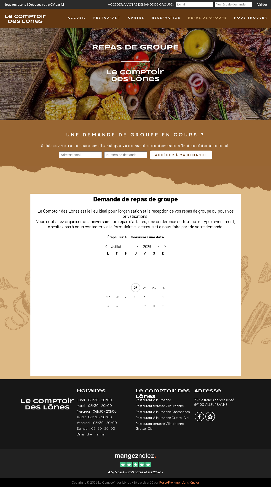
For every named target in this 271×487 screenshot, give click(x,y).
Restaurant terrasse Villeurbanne (160, 406)
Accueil (77, 17)
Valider (262, 4)
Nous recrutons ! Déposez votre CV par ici (34, 4)
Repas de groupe (207, 17)
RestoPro (166, 482)
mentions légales (187, 482)
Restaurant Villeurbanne (153, 400)
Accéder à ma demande (181, 155)
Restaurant (107, 17)
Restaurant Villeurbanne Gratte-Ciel (162, 418)
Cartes (136, 17)
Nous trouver (250, 17)
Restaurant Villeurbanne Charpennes (163, 412)
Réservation (166, 17)
